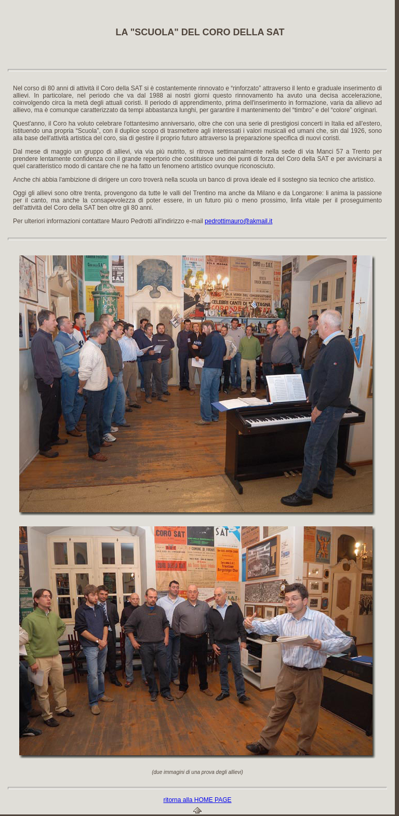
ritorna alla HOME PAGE (197, 800)
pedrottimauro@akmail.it (238, 221)
